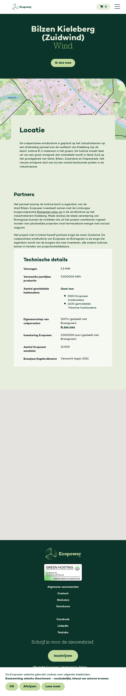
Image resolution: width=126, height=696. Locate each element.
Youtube (63, 632)
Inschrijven (63, 656)
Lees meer (53, 686)
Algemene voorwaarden (63, 587)
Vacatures (63, 606)
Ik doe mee (63, 62)
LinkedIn (63, 626)
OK (11, 686)
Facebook (63, 619)
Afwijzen (29, 686)
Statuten (63, 600)
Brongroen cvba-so (49, 212)
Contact (63, 593)
